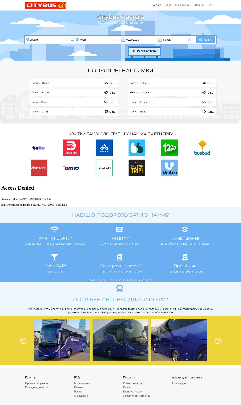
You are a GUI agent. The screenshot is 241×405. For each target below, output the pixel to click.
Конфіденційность (36, 387)
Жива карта (179, 383)
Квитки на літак (132, 383)
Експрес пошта (132, 391)
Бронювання (82, 383)
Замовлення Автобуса (136, 395)
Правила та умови (36, 383)
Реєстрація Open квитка (187, 377)
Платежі (79, 387)
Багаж (78, 391)
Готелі (126, 387)
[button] (183, 5)
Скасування (81, 395)
